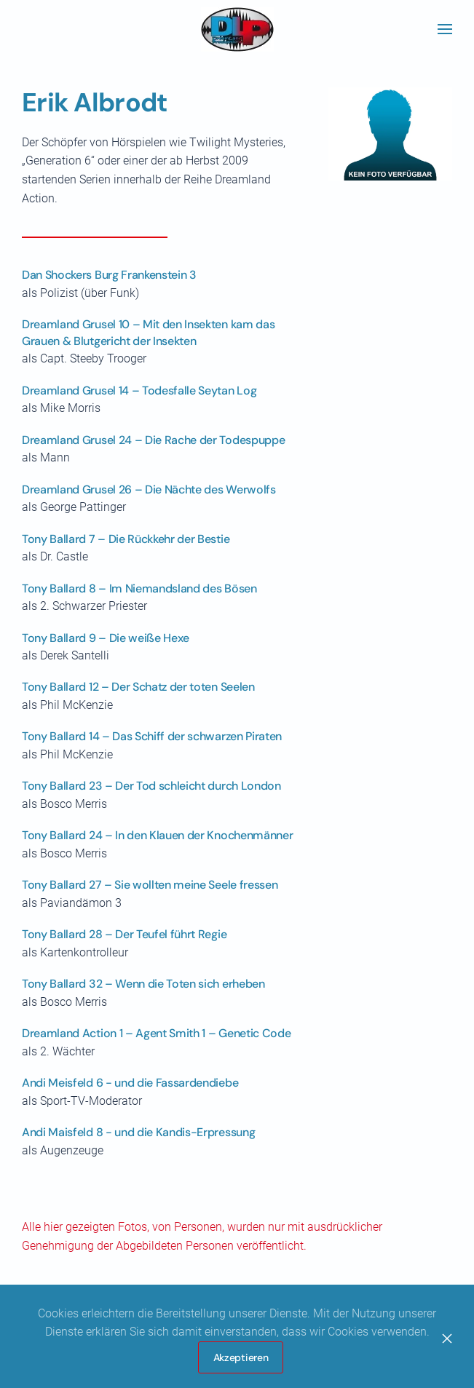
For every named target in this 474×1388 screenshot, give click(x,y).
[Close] (447, 1338)
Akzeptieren (241, 1357)
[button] (445, 29)
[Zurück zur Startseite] (237, 29)
